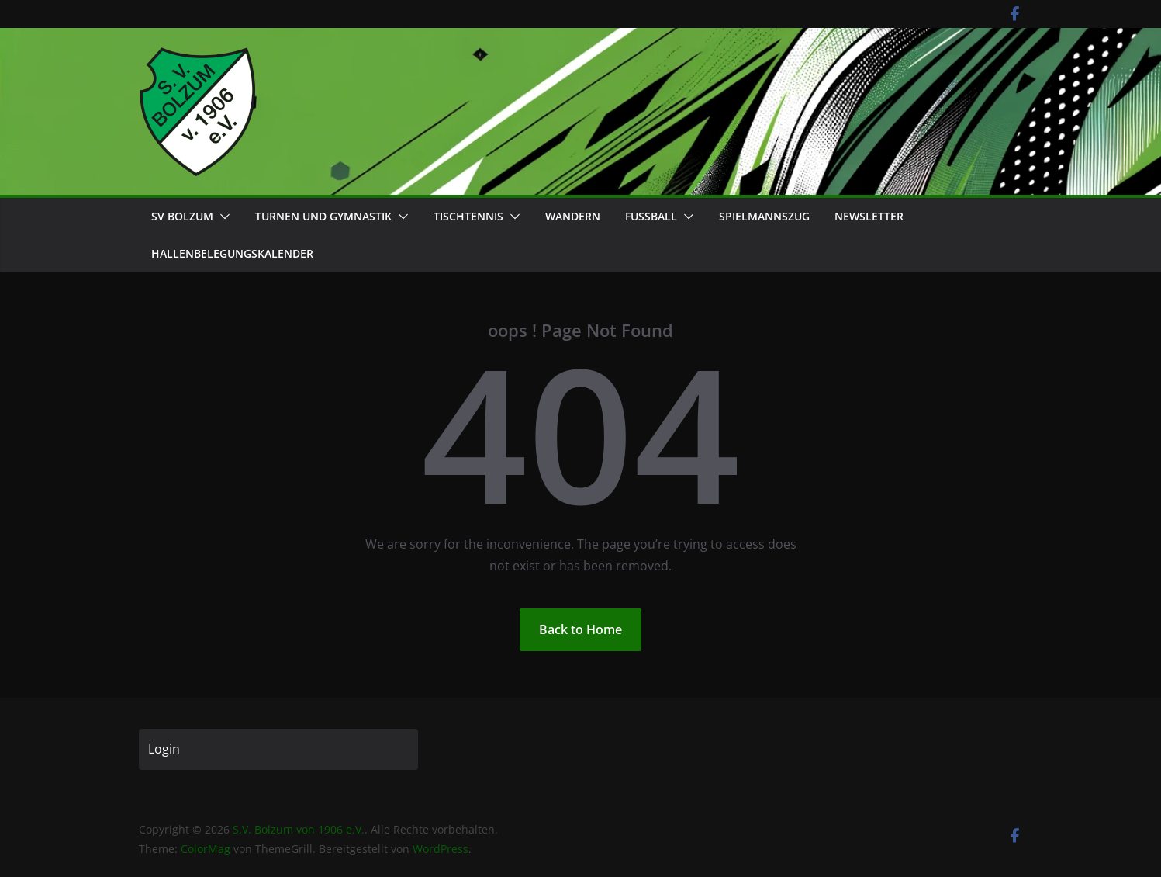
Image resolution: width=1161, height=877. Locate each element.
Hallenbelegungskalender (232, 253)
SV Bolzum (182, 216)
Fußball (651, 216)
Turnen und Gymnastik (323, 216)
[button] (221, 216)
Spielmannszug (764, 216)
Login (164, 748)
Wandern (572, 216)
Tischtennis (468, 216)
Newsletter (869, 216)
